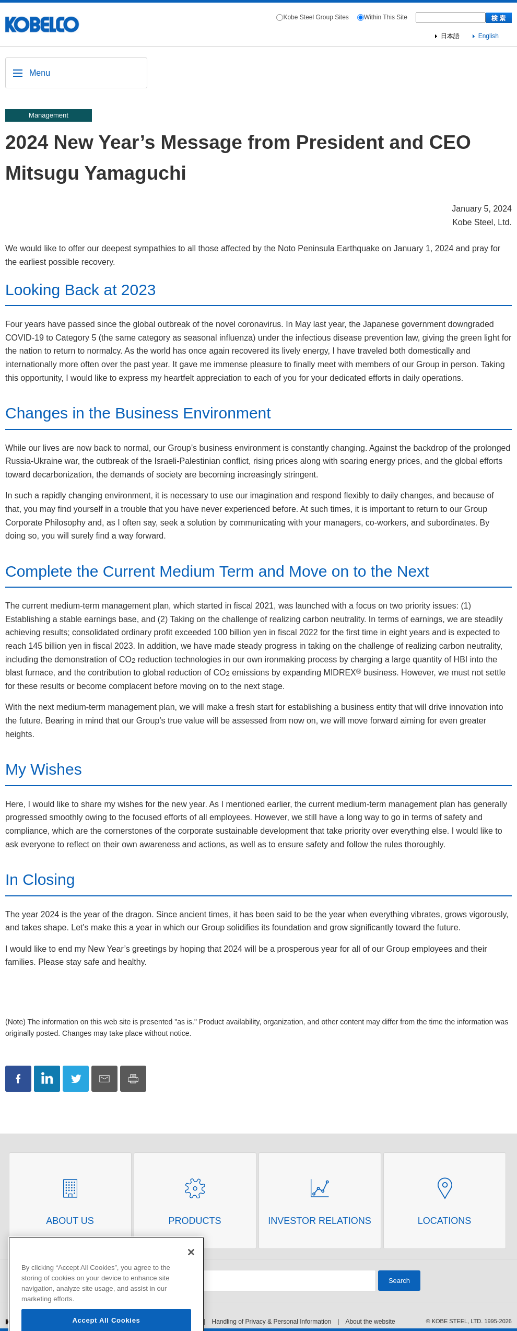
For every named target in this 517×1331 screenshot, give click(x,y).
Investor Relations (319, 1221)
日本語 (450, 36)
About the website (370, 1321)
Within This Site (385, 17)
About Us (70, 1221)
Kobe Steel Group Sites (315, 17)
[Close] (191, 1266)
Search (399, 1281)
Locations (445, 1221)
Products (194, 1221)
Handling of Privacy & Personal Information (271, 1321)
